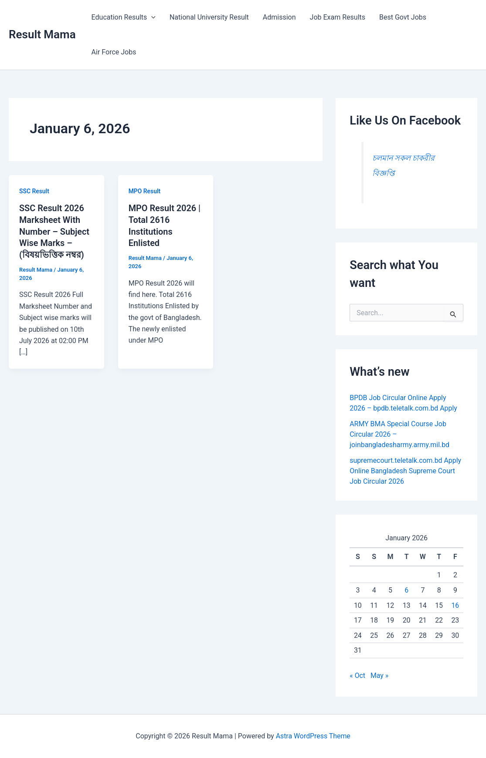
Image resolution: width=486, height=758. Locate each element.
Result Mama (42, 34)
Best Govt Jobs (402, 17)
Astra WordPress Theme (312, 736)
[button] (151, 17)
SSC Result (34, 191)
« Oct (357, 675)
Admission (279, 17)
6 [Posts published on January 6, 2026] (406, 590)
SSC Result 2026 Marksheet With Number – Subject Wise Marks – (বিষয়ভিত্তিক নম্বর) (54, 231)
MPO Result (145, 191)
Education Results (124, 17)
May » (379, 675)
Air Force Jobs (114, 52)
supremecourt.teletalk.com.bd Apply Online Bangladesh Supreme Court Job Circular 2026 (406, 470)
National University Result (209, 17)
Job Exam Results (337, 17)
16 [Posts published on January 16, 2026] (455, 605)
